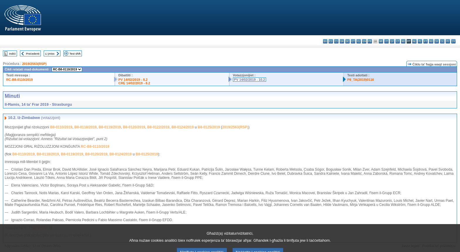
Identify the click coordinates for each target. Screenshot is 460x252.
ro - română (431, 41)
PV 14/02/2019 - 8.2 (133, 79)
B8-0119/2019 (110, 127)
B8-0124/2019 (182, 127)
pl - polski (420, 41)
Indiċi (12, 53)
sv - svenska (453, 41)
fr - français (370, 41)
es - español (331, 41)
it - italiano (386, 41)
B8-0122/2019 (158, 127)
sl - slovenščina (442, 41)
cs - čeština (336, 41)
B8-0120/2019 (134, 127)
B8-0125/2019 (209, 127)
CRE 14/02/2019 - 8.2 (134, 83)
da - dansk (342, 41)
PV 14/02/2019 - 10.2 (249, 79)
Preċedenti (32, 53)
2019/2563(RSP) (34, 63)
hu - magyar (403, 41)
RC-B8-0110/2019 (19, 79)
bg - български (325, 41)
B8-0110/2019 (61, 127)
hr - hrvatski (381, 41)
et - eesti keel (353, 41)
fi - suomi (448, 41)
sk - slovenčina (436, 41)
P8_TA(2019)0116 (360, 79)
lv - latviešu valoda (392, 41)
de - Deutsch (347, 41)
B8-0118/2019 (85, 127)
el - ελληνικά (358, 41)
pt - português (425, 41)
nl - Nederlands (414, 41)
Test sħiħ (75, 53)
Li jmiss (50, 53)
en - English (364, 41)
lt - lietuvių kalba (397, 41)
